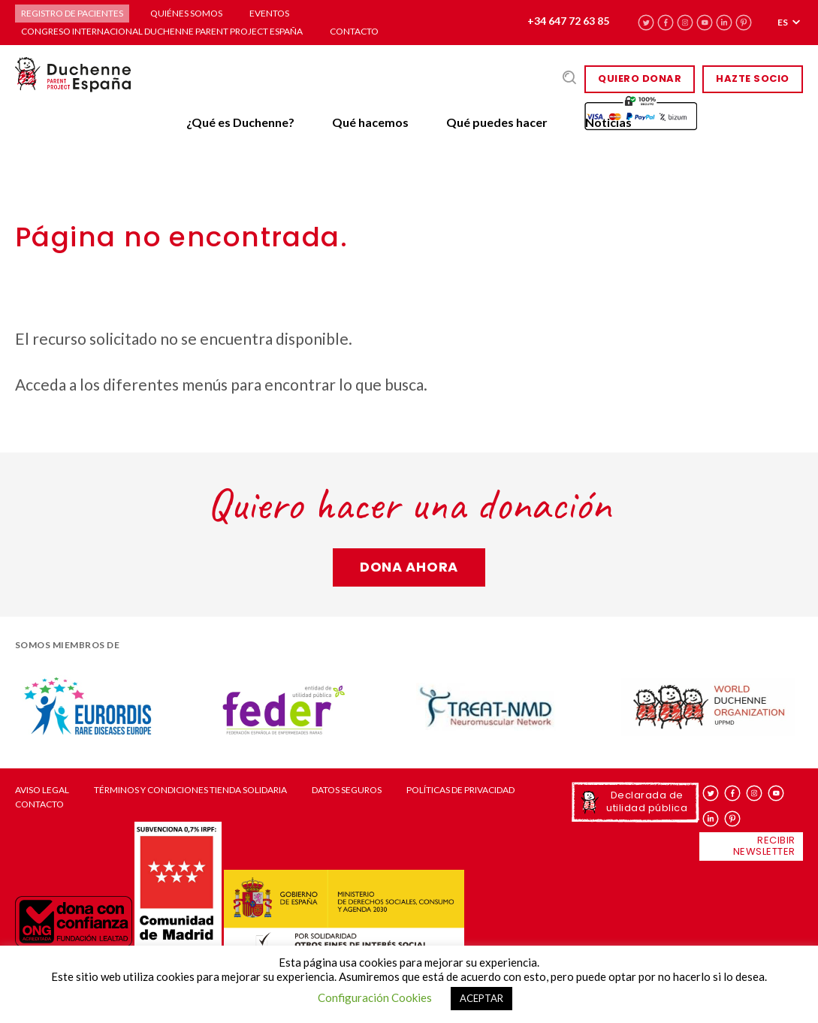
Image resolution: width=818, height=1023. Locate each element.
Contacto (354, 31)
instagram (685, 22)
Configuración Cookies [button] (375, 997)
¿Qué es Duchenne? (240, 122)
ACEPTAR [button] (481, 998)
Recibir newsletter (764, 846)
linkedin (724, 22)
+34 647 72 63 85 (568, 20)
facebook (666, 22)
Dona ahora (409, 566)
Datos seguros (347, 790)
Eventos (269, 13)
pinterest (744, 22)
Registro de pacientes (72, 13)
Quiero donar (639, 78)
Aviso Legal (42, 790)
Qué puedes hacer (497, 122)
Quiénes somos (186, 13)
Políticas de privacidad (460, 790)
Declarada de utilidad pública (646, 801)
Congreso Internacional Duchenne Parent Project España (162, 31)
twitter (646, 22)
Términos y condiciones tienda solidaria (190, 790)
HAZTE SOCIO (752, 78)
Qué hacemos (370, 122)
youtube (705, 22)
